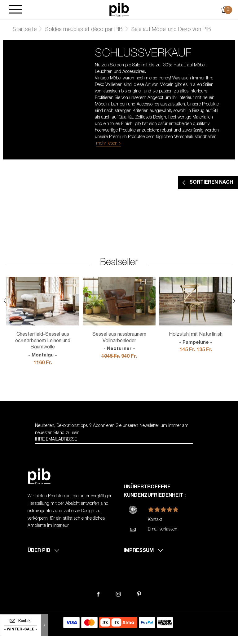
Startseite (24, 30)
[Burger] (15, 9)
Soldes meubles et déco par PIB (84, 30)
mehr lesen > (108, 143)
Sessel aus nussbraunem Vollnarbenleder (119, 342)
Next (234, 300)
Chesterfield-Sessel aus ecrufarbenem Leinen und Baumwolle (42, 345)
